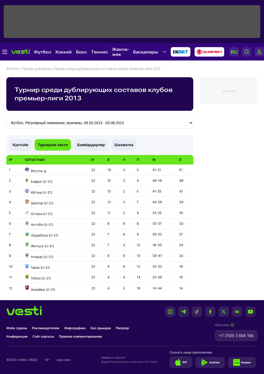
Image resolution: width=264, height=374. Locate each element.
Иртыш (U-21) (41, 192)
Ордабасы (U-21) (44, 235)
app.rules (64, 360)
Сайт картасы (43, 336)
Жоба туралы (16, 328)
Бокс (81, 52)
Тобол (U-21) (41, 278)
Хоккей (63, 52)
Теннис (99, 52)
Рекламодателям (45, 328)
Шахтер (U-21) (42, 203)
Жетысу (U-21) (42, 246)
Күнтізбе (20, 144)
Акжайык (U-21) (43, 290)
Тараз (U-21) (40, 268)
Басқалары (145, 52)
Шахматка (123, 144)
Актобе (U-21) (42, 225)
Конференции (17, 336)
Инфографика (75, 328)
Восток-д (38, 171)
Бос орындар (101, 328)
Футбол (42, 52)
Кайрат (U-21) (41, 182)
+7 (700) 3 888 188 (236, 335)
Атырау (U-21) (42, 257)
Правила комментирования (80, 336)
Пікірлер (122, 328)
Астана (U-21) (41, 214)
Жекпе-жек (120, 52)
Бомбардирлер (91, 144)
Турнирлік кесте (53, 144)
